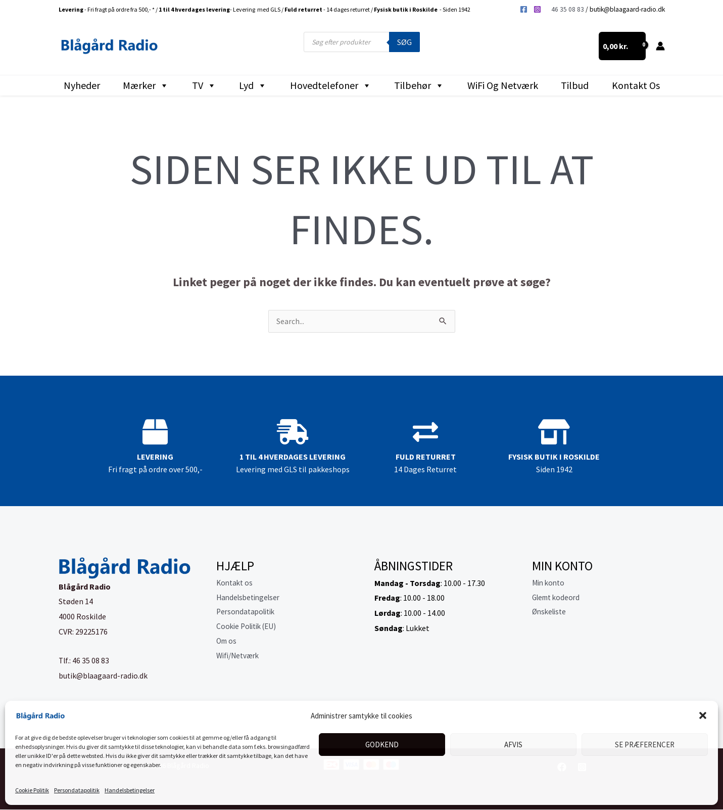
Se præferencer (644, 744)
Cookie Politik (32, 790)
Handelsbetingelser (130, 790)
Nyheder (82, 85)
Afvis (513, 744)
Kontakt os (636, 85)
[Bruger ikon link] (660, 46)
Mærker (146, 85)
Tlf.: (66, 661)
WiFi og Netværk (502, 85)
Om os (227, 644)
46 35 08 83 (567, 9)
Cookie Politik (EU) (249, 628)
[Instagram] (537, 9)
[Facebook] (523, 9)
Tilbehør (419, 85)
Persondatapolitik (77, 790)
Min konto (549, 583)
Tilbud (575, 85)
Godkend (382, 744)
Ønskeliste (550, 613)
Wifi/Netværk (239, 658)
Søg (404, 42)
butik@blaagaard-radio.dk (627, 9)
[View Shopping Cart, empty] (622, 46)
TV (204, 85)
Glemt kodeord (558, 598)
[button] (703, 715)
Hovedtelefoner (330, 85)
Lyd (253, 85)
